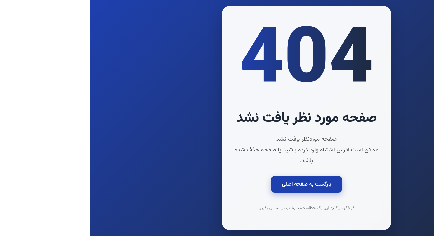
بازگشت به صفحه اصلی (217, 184)
